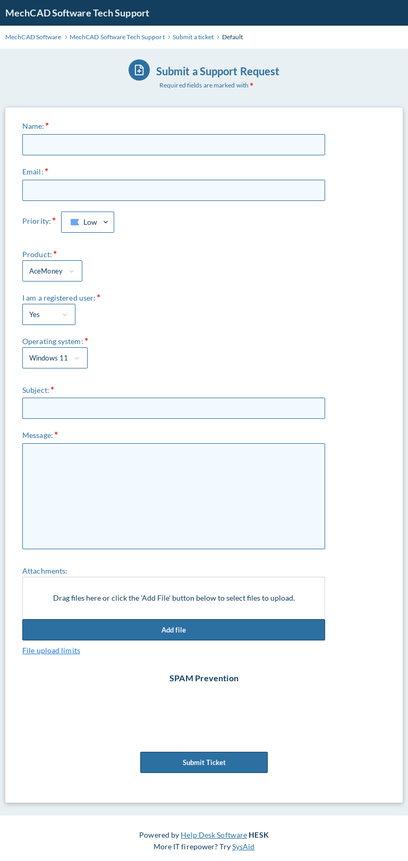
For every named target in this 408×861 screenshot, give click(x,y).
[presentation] (205, 704)
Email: (33, 171)
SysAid (243, 846)
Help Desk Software (214, 834)
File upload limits (51, 650)
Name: (33, 125)
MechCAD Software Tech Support (77, 13)
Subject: (35, 389)
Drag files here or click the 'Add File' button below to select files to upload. (174, 597)
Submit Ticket (204, 762)
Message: (37, 435)
